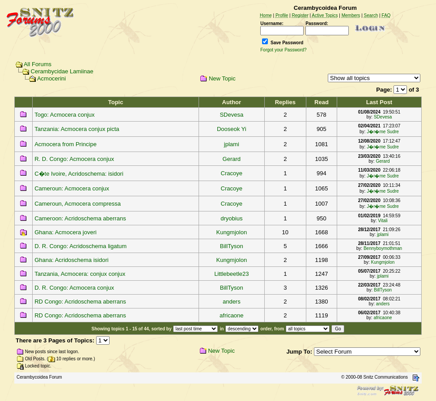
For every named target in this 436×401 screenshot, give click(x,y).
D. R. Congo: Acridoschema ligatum (80, 246)
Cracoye (231, 173)
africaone (231, 315)
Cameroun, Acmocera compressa (77, 203)
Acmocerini (51, 78)
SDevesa (231, 114)
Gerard (232, 159)
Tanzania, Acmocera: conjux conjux (79, 273)
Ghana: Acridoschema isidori (71, 260)
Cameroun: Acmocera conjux (71, 188)
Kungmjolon (231, 232)
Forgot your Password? (283, 49)
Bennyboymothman (383, 248)
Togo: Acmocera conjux (64, 114)
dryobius (231, 218)
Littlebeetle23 (231, 273)
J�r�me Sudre (383, 131)
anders (232, 301)
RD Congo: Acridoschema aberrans (80, 301)
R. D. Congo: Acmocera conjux (74, 159)
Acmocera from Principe (65, 144)
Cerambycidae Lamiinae (62, 71)
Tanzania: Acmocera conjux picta (76, 129)
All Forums (37, 64)
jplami (231, 144)
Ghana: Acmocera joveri (65, 232)
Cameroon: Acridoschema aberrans (80, 218)
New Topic (222, 78)
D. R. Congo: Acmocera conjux (74, 287)
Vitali (383, 220)
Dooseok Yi (231, 129)
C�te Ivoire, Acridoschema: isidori (78, 173)
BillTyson (231, 246)
